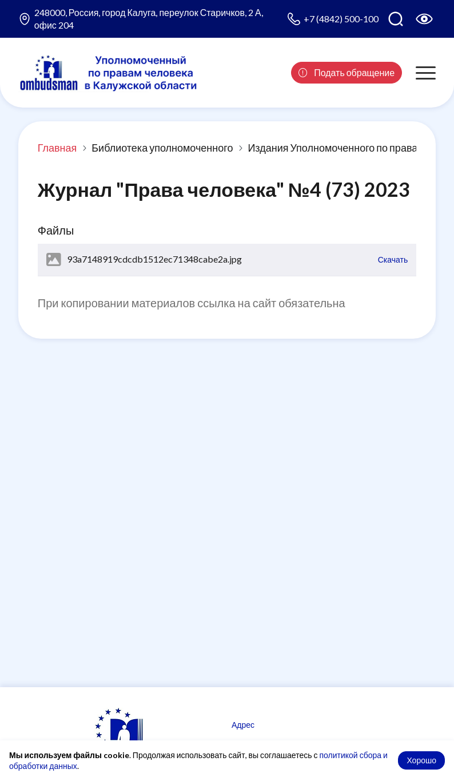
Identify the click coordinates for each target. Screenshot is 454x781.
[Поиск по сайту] (395, 18)
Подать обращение (346, 72)
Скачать (393, 259)
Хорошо (421, 760)
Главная (57, 147)
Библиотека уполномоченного (162, 147)
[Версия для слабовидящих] (424, 18)
